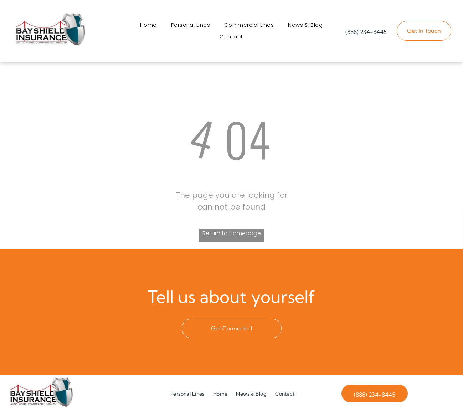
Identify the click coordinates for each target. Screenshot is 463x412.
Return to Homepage (231, 233)
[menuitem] (148, 25)
